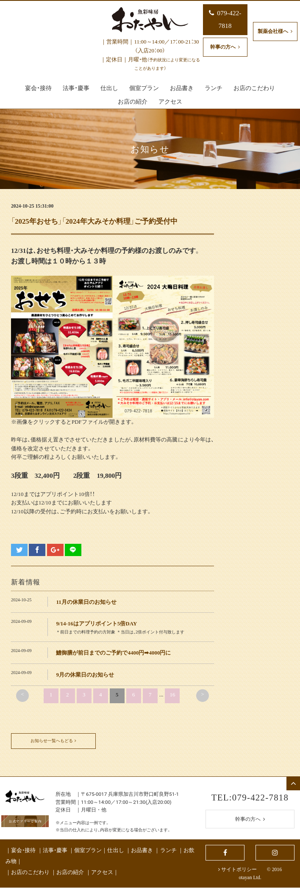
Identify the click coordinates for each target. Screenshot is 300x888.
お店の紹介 (70, 872)
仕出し (115, 850)
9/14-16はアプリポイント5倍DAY (96, 623)
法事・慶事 (55, 850)
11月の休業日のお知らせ (86, 602)
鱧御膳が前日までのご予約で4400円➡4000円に (113, 653)
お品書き (142, 850)
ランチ (168, 850)
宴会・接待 (23, 850)
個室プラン (88, 850)
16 (172, 694)
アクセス (102, 872)
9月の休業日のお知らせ (85, 674)
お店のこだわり (30, 872)
